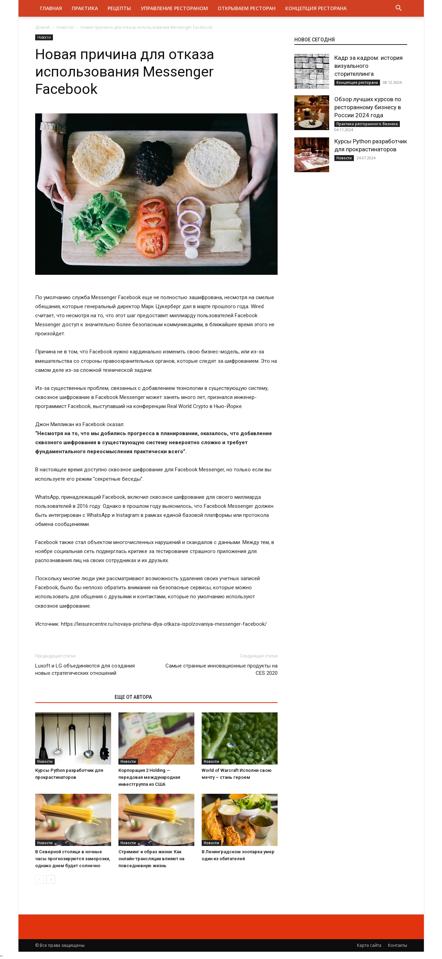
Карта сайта (369, 945)
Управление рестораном (174, 8)
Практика (85, 8)
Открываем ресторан (247, 8)
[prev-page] (39, 879)
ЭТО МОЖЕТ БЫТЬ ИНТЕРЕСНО (71, 697)
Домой (42, 27)
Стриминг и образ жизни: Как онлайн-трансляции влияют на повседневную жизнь (151, 858)
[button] (398, 9)
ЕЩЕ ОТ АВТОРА (133, 697)
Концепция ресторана (316, 8)
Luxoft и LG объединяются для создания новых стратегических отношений (85, 669)
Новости (65, 27)
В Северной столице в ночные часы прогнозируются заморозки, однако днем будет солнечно (72, 858)
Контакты (397, 945)
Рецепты (119, 8)
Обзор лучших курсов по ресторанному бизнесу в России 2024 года (367, 107)
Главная (51, 8)
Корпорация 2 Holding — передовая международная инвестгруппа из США (149, 777)
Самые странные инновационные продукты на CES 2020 (221, 669)
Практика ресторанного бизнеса (367, 123)
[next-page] (50, 879)
